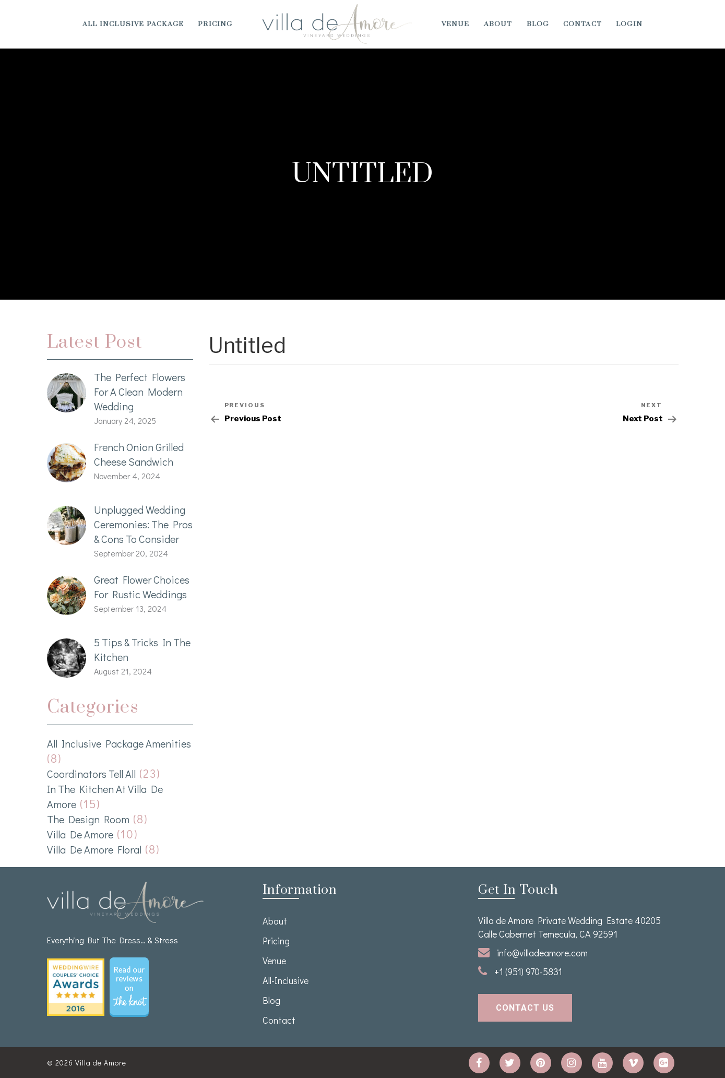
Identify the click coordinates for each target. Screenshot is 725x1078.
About (498, 24)
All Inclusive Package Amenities (119, 743)
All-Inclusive (285, 980)
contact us (525, 1008)
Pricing (215, 24)
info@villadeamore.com (533, 952)
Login (629, 24)
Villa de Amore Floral (94, 849)
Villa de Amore (80, 834)
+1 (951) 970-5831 (520, 971)
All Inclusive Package (133, 24)
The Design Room (88, 819)
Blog (538, 24)
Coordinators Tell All (91, 773)
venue (456, 24)
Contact (582, 24)
